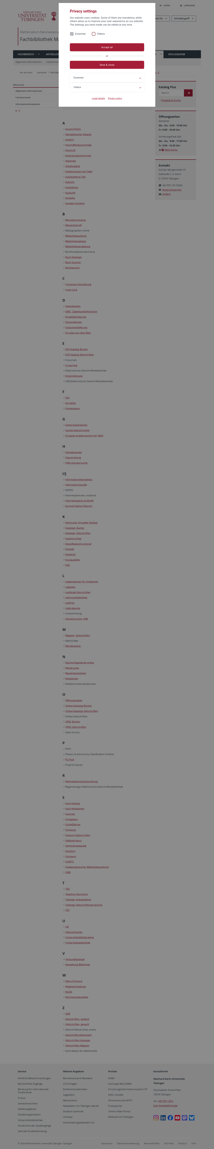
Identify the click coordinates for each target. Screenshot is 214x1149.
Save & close (107, 64)
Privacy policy (115, 98)
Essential (80, 33)
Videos (101, 33)
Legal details (98, 98)
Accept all (107, 47)
